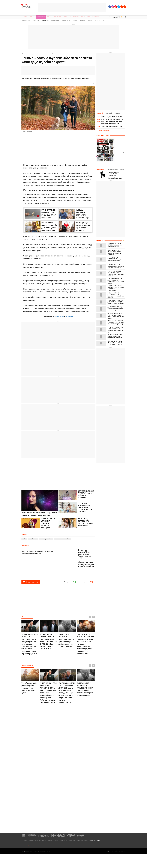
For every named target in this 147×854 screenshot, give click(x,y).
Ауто (88, 17)
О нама (86, 841)
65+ (104, 20)
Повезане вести (27, 617)
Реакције (118, 113)
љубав (24, 539)
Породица (36, 20)
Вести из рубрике (27, 666)
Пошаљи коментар (30, 582)
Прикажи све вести (104, 130)
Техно (83, 17)
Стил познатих (66, 20)
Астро (65, 17)
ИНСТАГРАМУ (59, 317)
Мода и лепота (26, 20)
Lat (121, 6)
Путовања (57, 17)
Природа (97, 20)
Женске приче (55, 20)
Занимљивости (74, 17)
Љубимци (83, 20)
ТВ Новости (95, 17)
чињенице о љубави (46, 539)
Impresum (24, 846)
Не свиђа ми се (86, 582)
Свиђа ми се (69, 582)
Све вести (99, 240)
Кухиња (49, 17)
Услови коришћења (94, 841)
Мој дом (75, 20)
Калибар (90, 20)
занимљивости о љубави (62, 539)
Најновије (100, 113)
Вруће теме (26, 545)
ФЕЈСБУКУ (69, 317)
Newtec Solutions (114, 851)
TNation (123, 851)
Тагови (24, 534)
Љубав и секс (45, 20)
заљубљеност (33, 539)
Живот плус (41, 17)
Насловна (24, 17)
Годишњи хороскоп (112, 169)
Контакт (30, 846)
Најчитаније (109, 113)
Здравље (32, 17)
